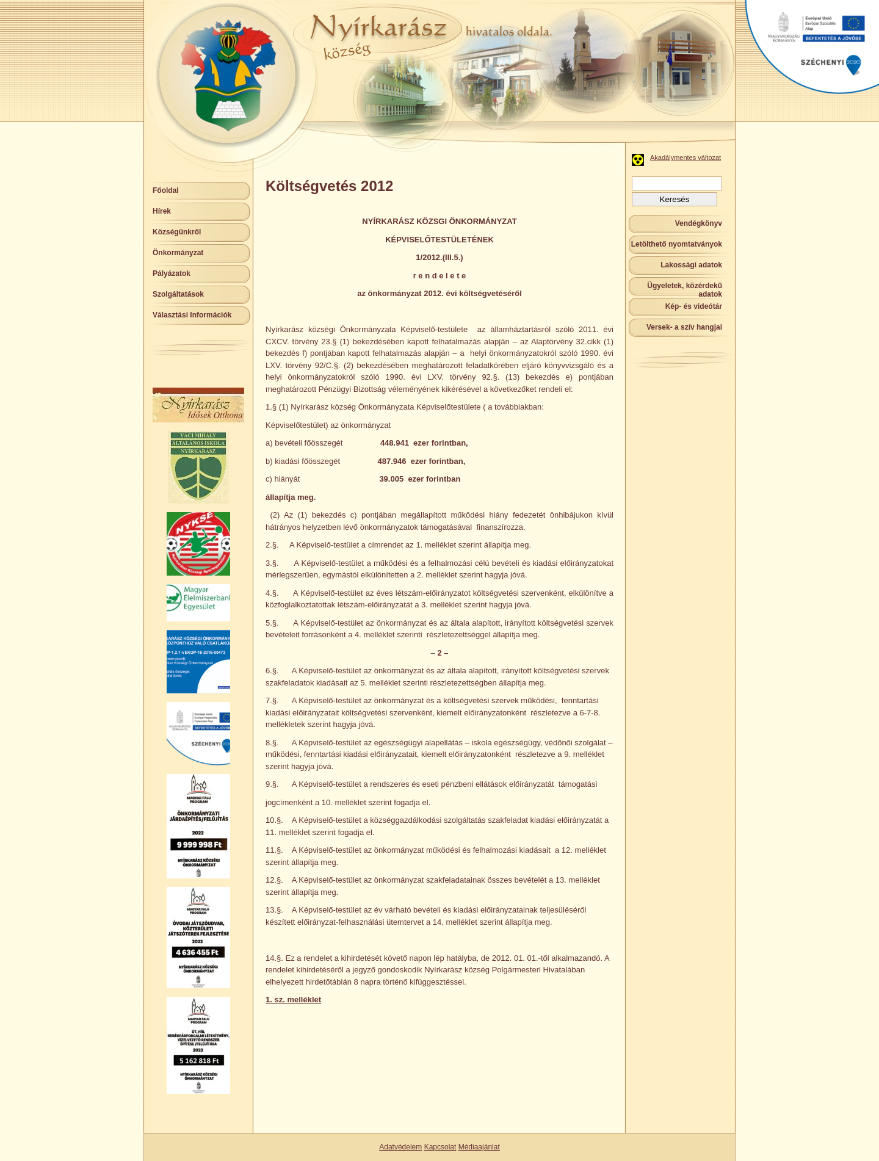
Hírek (162, 211)
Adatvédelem (400, 1147)
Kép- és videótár (693, 306)
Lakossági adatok (691, 265)
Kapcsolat (440, 1147)
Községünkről (177, 232)
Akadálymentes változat (685, 157)
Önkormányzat (178, 252)
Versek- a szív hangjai (684, 327)
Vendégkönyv (698, 223)
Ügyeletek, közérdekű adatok (684, 289)
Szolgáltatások (178, 294)
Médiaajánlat (479, 1147)
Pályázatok (171, 273)
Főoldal (166, 190)
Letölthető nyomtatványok (676, 244)
